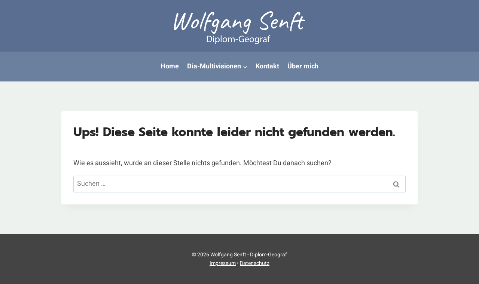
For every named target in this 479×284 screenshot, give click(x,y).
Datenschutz (254, 263)
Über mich (302, 66)
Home (170, 66)
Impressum (223, 263)
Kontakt (267, 66)
